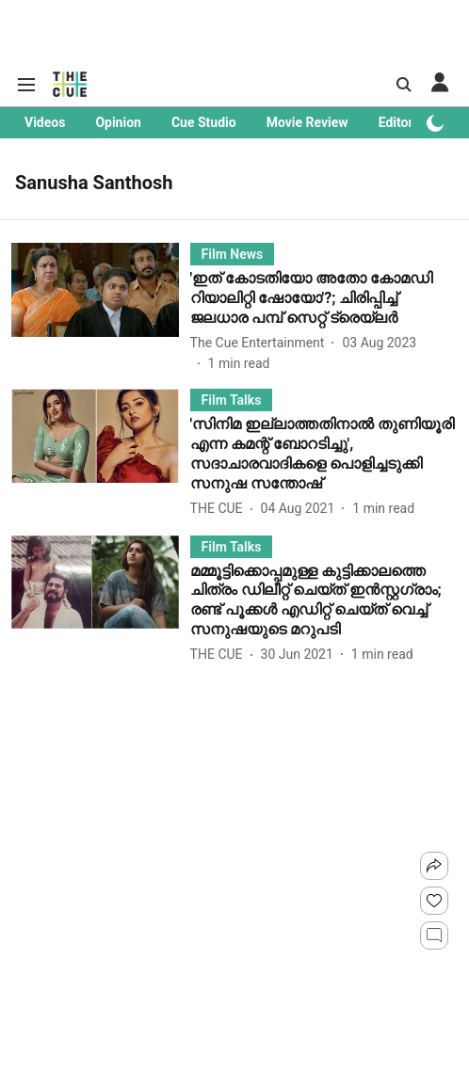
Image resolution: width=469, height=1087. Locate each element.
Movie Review (307, 122)
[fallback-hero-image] (100, 308)
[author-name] (261, 343)
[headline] (324, 298)
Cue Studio (203, 122)
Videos (44, 122)
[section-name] (232, 254)
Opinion (118, 122)
